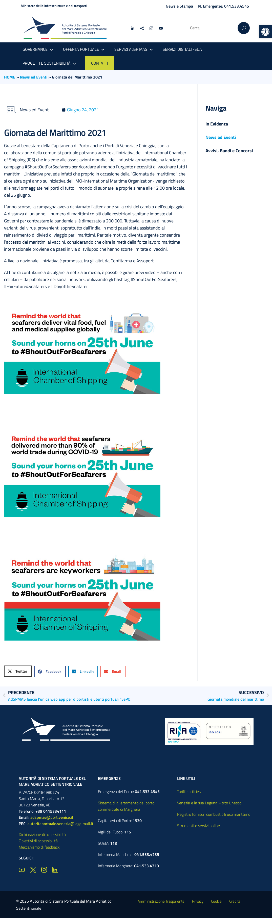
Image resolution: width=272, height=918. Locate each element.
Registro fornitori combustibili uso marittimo (213, 814)
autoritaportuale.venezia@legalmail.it (60, 824)
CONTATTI (99, 63)
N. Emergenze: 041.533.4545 (223, 6)
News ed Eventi (33, 77)
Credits (234, 901)
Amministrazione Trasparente (161, 901)
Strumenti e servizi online (198, 826)
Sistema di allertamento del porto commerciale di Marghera (126, 806)
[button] (265, 31)
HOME (9, 77)
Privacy (197, 901)
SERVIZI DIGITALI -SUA (182, 49)
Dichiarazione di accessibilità (42, 834)
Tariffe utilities (189, 791)
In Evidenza (216, 123)
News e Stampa (179, 6)
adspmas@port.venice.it (51, 817)
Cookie (216, 901)
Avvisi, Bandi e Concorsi (229, 150)
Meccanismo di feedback (39, 847)
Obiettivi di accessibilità (38, 841)
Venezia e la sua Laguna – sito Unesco (209, 803)
